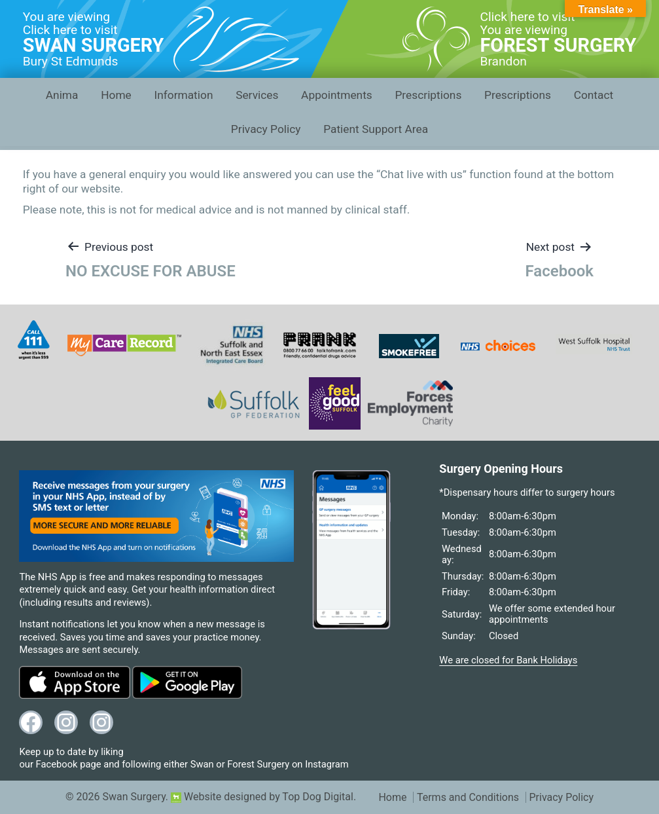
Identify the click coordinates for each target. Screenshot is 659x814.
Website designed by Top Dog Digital (262, 796)
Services (257, 95)
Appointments (336, 95)
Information (183, 95)
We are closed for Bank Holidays (508, 660)
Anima (62, 95)
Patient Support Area (375, 129)
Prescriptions (428, 95)
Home (116, 95)
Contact (594, 95)
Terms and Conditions (468, 797)
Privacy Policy (266, 129)
